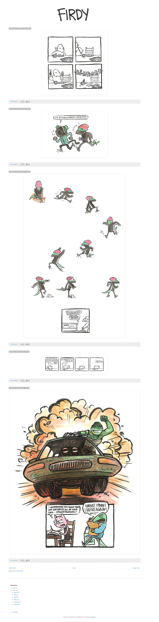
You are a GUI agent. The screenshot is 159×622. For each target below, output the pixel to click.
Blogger (93, 617)
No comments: (14, 101)
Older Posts (12, 568)
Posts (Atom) (19, 571)
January (16, 604)
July (15, 595)
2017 (14, 590)
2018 (14, 588)
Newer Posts (136, 568)
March (16, 599)
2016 (14, 612)
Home (74, 568)
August (16, 592)
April (15, 597)
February (16, 602)
